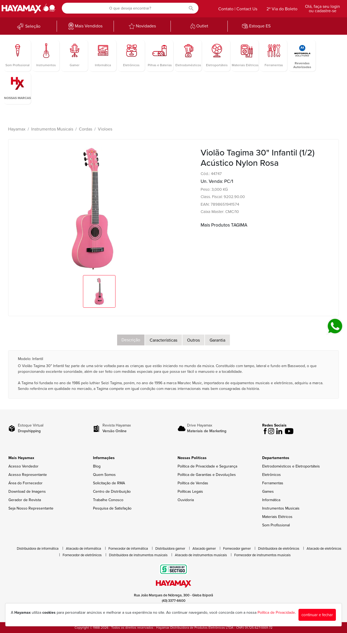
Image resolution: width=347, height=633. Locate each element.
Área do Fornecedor (25, 483)
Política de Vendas (193, 483)
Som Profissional (276, 525)
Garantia (217, 340)
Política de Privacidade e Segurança (207, 466)
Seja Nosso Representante (30, 508)
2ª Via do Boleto (281, 9)
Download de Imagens (27, 491)
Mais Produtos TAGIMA (224, 225)
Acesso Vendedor (23, 466)
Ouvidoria (186, 500)
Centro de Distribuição (112, 491)
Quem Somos (104, 474)
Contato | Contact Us (237, 9)
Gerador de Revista (24, 500)
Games (268, 491)
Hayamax (16, 129)
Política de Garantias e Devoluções (207, 474)
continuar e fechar (317, 614)
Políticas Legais (190, 491)
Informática (271, 500)
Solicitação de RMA (109, 483)
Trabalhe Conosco (108, 500)
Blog (97, 466)
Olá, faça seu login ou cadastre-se (322, 9)
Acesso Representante (27, 474)
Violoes (105, 129)
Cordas (85, 129)
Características (163, 340)
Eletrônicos (271, 474)
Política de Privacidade (276, 612)
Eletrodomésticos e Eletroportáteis (291, 466)
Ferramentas (272, 483)
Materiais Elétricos (277, 516)
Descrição (130, 340)
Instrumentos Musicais (52, 129)
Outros (193, 340)
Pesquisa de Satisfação (112, 508)
